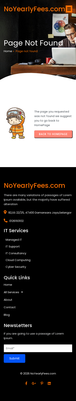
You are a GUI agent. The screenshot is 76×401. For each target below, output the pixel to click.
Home (8, 51)
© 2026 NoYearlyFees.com (38, 373)
